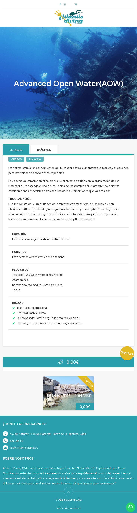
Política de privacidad (68, 508)
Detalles (16, 149)
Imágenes (44, 149)
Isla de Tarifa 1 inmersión (69, 394)
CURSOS (16, 159)
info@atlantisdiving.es (24, 448)
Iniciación (35, 159)
